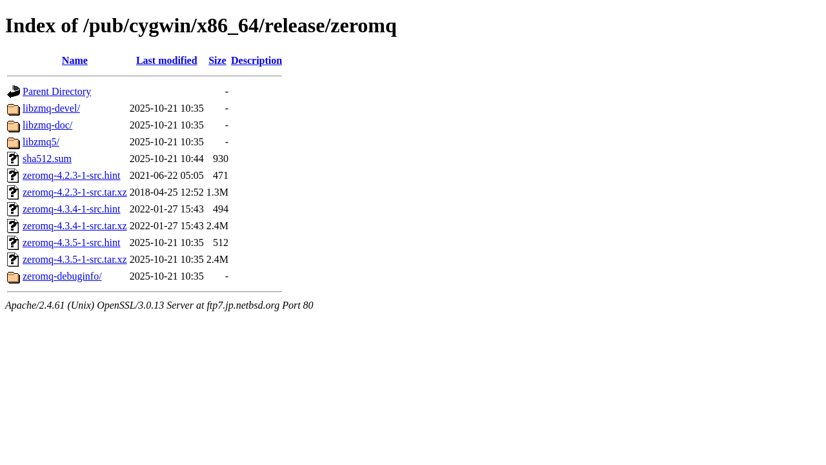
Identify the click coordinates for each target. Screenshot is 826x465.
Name (75, 60)
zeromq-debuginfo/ (62, 276)
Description (256, 60)
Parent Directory (57, 91)
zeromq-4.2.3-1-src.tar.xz (75, 192)
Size (217, 60)
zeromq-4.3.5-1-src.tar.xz (75, 259)
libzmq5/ (41, 141)
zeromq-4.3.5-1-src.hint (72, 242)
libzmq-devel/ (51, 108)
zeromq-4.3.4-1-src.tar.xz (75, 225)
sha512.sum (47, 158)
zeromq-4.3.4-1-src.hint (72, 208)
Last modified (166, 60)
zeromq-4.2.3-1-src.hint (72, 175)
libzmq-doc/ (47, 124)
